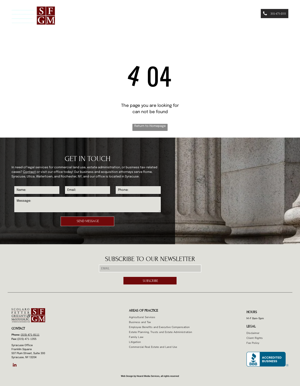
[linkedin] (14, 365)
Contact (29, 172)
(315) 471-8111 (30, 335)
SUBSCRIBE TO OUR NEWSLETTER (150, 259)
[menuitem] (104, 13)
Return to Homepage (150, 126)
